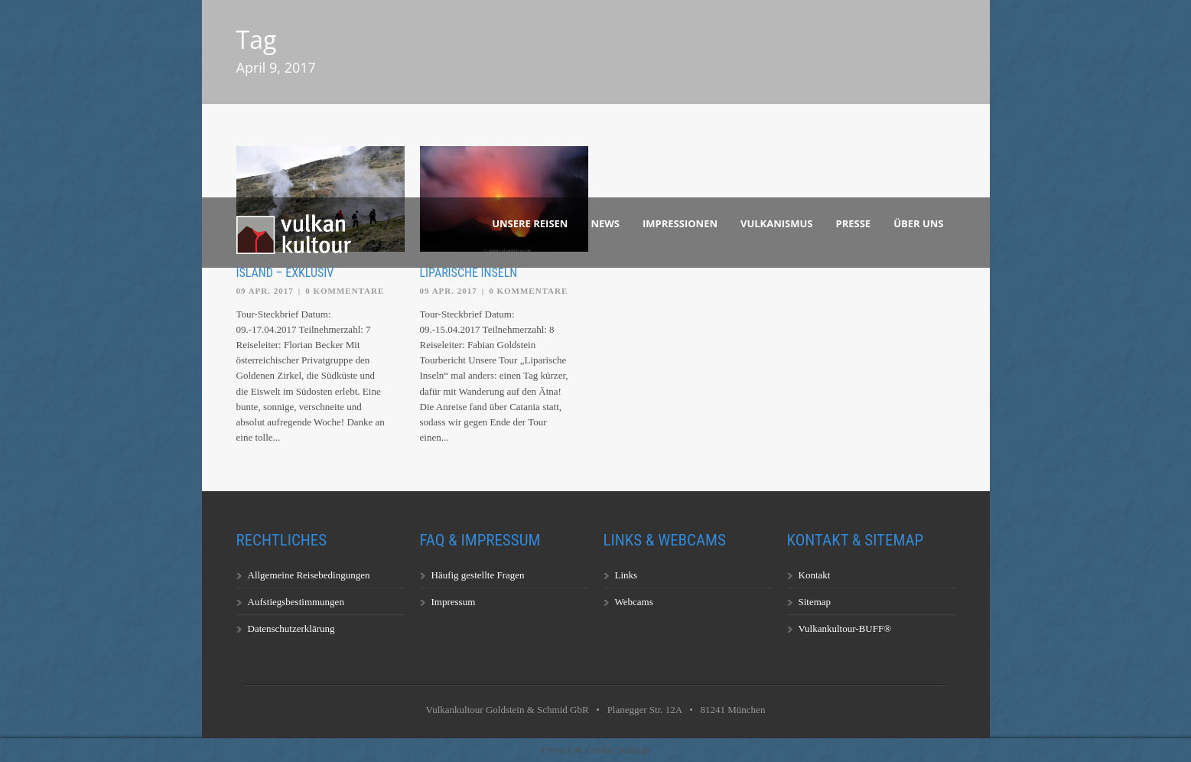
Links (626, 575)
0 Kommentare (344, 290)
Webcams (634, 601)
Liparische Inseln (469, 272)
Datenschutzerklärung (291, 628)
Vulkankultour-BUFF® (845, 628)
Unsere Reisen (530, 223)
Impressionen (680, 223)
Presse (853, 223)
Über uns (918, 223)
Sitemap (815, 601)
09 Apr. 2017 (265, 290)
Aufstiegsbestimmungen (296, 601)
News (605, 223)
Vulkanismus (776, 223)
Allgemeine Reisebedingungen (309, 575)
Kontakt (815, 575)
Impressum (453, 601)
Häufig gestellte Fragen (478, 575)
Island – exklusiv (285, 272)
